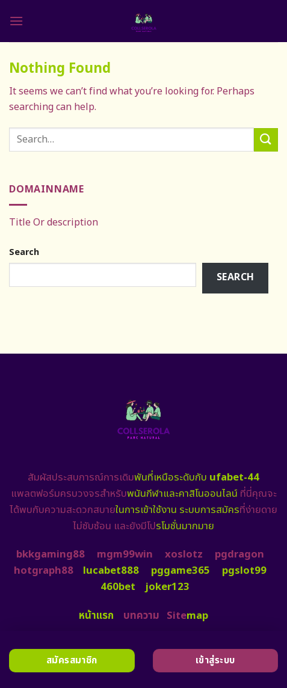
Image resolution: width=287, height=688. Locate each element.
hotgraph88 (43, 571)
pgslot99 (244, 571)
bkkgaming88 (50, 554)
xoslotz (184, 554)
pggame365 (180, 571)
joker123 (167, 587)
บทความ (141, 616)
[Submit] (266, 140)
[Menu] (16, 20)
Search (24, 252)
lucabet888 (111, 571)
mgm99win (125, 554)
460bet (117, 587)
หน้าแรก (96, 616)
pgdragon (239, 554)
